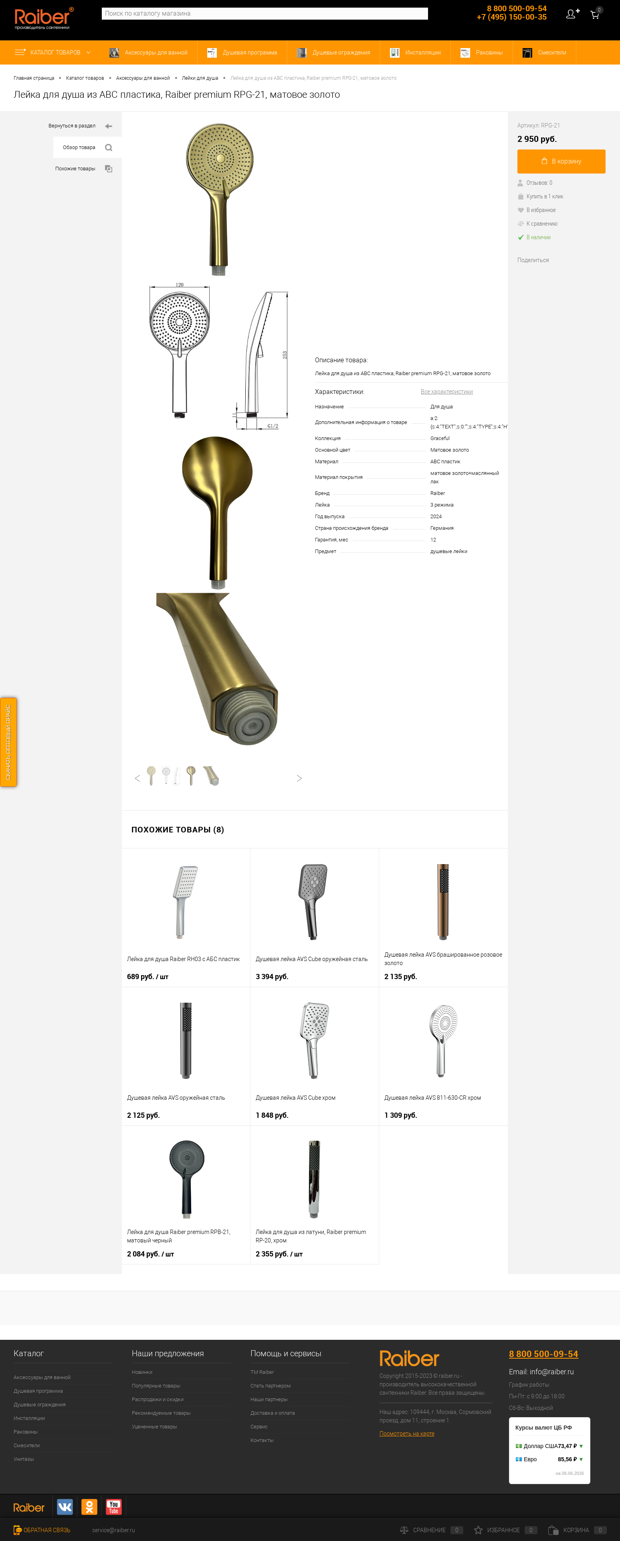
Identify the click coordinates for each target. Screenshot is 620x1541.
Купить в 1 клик (540, 196)
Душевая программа (242, 53)
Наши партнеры (269, 1399)
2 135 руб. (400, 976)
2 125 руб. (143, 1115)
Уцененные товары (154, 1427)
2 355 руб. (279, 1254)
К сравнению (537, 223)
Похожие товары (83, 169)
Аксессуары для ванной (148, 53)
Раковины (481, 53)
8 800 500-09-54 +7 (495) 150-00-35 (512, 12)
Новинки (142, 1372)
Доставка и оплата (272, 1413)
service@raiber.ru (113, 1530)
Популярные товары (156, 1386)
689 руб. (147, 976)
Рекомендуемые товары (161, 1413)
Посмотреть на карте (407, 1433)
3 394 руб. (272, 976)
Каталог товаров (54, 52)
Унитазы (24, 1459)
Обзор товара (87, 147)
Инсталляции (415, 53)
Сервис (259, 1427)
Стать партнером (270, 1386)
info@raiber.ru (552, 1371)
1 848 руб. (272, 1115)
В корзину (562, 161)
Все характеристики (447, 391)
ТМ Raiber (262, 1372)
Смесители (544, 53)
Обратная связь (42, 1530)
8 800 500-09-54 (543, 1353)
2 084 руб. (150, 1254)
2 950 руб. (537, 139)
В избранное (536, 210)
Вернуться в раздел (80, 126)
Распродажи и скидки (158, 1399)
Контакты (262, 1440)
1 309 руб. (400, 1115)
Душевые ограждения (333, 53)
